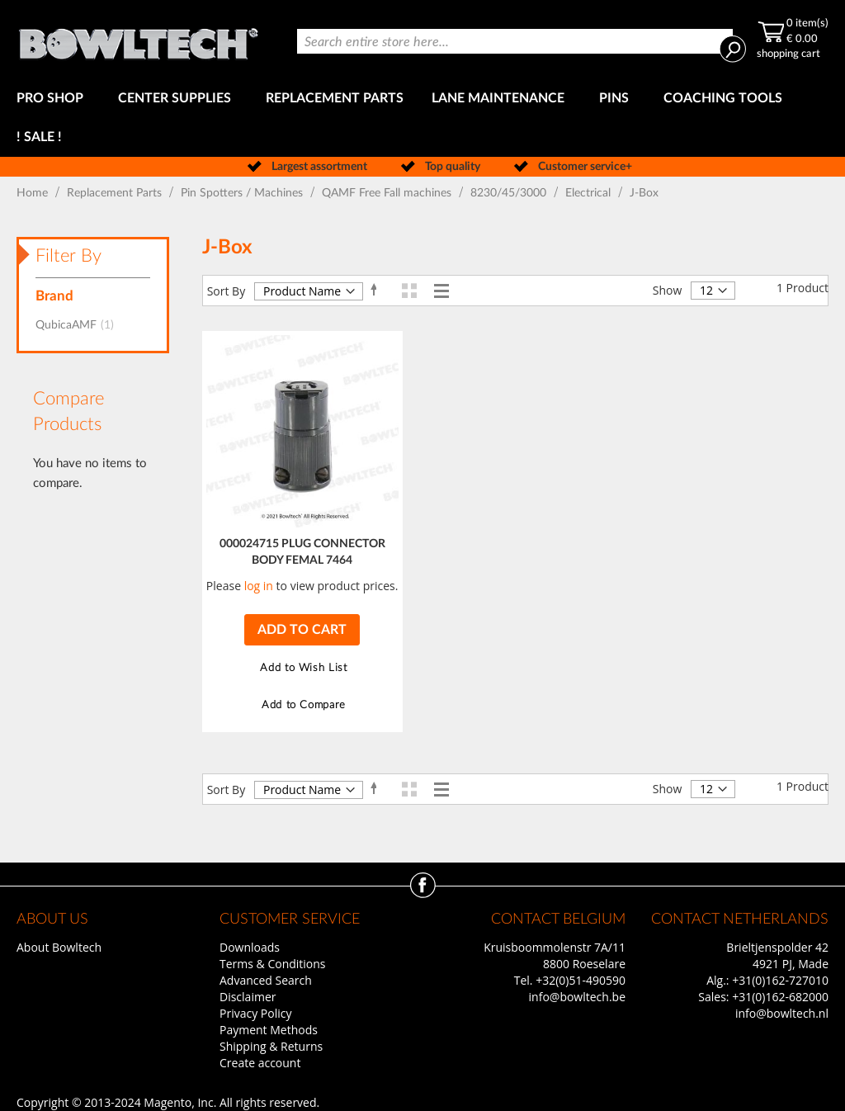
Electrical (589, 193)
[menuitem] (53, 98)
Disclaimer (248, 997)
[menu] (422, 118)
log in (258, 585)
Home (34, 193)
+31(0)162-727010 (780, 980)
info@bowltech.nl (781, 1013)
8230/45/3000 (510, 193)
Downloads (250, 947)
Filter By (68, 256)
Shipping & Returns (271, 1046)
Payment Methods (269, 1030)
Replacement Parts (116, 193)
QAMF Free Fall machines (388, 193)
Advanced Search (266, 980)
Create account (260, 1063)
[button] (302, 668)
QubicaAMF (79, 325)
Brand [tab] (54, 296)
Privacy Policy (255, 1013)
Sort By (226, 291)
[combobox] (515, 41)
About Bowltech (59, 947)
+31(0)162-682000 (780, 997)
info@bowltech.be (577, 997)
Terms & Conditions (273, 964)
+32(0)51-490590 (580, 980)
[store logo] (138, 39)
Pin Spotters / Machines (243, 193)
